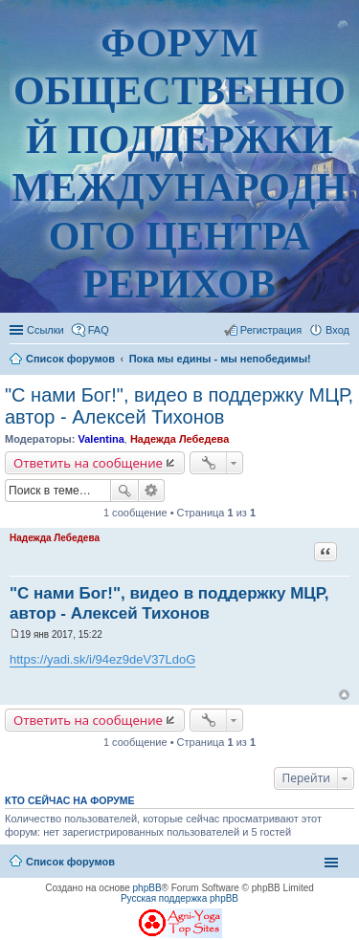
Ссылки (45, 330)
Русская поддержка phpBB (179, 898)
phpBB (147, 888)
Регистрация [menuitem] (271, 330)
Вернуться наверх (344, 694)
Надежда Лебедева (179, 439)
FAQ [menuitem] (98, 330)
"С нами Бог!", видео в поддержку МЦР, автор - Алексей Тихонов (179, 405)
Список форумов (70, 861)
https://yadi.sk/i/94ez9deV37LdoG (102, 659)
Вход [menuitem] (337, 330)
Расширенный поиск (152, 490)
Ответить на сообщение (88, 462)
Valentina (100, 439)
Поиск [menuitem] (343, 360)
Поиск (124, 490)
